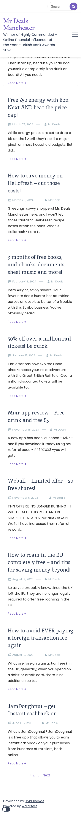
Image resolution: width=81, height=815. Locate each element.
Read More (16, 83)
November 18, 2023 (25, 429)
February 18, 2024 (24, 281)
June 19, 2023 (21, 723)
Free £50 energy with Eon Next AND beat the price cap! (38, 107)
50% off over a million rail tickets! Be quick (39, 342)
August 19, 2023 (22, 579)
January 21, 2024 (23, 355)
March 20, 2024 (22, 200)
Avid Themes (34, 801)
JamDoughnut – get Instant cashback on (32, 710)
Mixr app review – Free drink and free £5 (36, 416)
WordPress (29, 806)
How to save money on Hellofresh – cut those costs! (35, 183)
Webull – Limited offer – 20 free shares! (40, 484)
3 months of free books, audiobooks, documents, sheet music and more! (36, 264)
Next (46, 775)
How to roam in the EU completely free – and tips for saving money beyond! (39, 562)
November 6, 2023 (25, 498)
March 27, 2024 (22, 124)
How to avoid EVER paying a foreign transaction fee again (40, 638)
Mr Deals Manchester (19, 24)
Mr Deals (54, 124)
